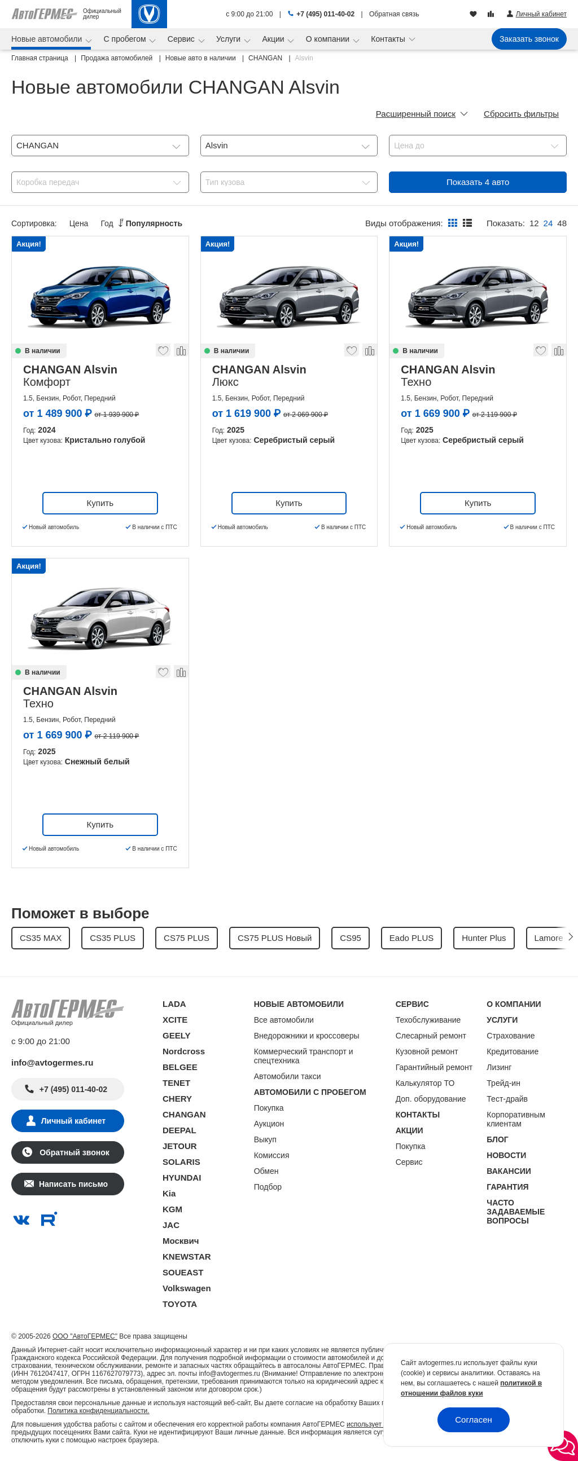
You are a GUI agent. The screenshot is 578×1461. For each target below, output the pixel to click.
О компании (329, 38)
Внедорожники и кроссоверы (307, 1035)
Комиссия (272, 1155)
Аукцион (269, 1123)
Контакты (389, 38)
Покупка (269, 1107)
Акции (274, 38)
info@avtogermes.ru (52, 1062)
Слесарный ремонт (431, 1035)
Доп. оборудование (431, 1098)
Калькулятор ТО (425, 1083)
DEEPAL (179, 1130)
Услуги (229, 38)
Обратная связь (394, 14)
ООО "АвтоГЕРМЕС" (84, 1336)
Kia (169, 1193)
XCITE (175, 1019)
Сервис (182, 38)
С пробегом (126, 38)
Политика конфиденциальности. (98, 1411)
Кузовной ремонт (427, 1051)
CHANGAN (184, 1114)
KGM (172, 1209)
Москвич (181, 1241)
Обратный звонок (73, 1152)
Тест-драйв (507, 1098)
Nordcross (184, 1051)
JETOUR (180, 1146)
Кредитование (512, 1051)
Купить (100, 503)
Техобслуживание (428, 1019)
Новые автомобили (47, 38)
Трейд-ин (503, 1083)
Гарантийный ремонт (434, 1067)
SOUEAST (183, 1272)
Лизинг (499, 1067)
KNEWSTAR (187, 1256)
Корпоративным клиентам (516, 1119)
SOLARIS (181, 1162)
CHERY (177, 1098)
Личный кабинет (73, 1120)
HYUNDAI (182, 1177)
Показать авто (477, 182)
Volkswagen (187, 1288)
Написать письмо (73, 1184)
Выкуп (265, 1139)
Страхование (511, 1035)
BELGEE (180, 1067)
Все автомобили (284, 1019)
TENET (176, 1083)
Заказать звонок (529, 38)
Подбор (268, 1186)
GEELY (176, 1035)
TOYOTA (180, 1304)
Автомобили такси (287, 1076)
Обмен (266, 1171)
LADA (174, 1004)
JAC (171, 1225)
